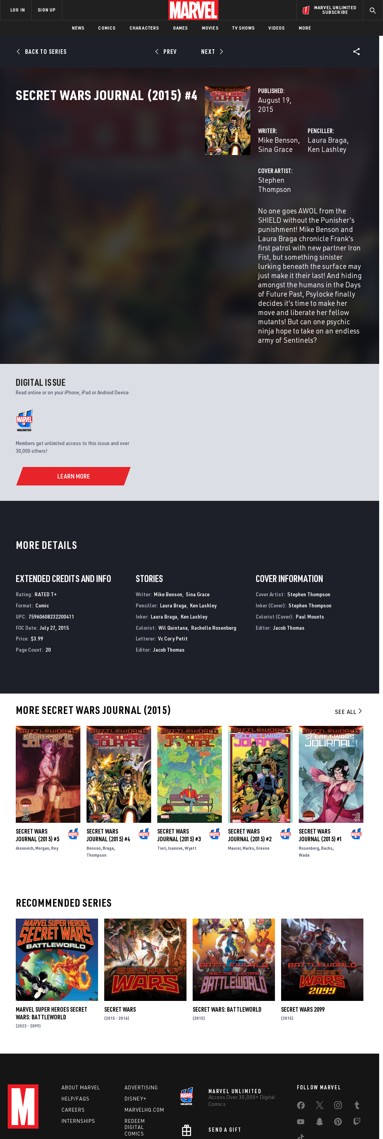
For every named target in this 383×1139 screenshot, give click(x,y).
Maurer (234, 780)
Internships (78, 1055)
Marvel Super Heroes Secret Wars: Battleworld (51, 945)
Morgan (42, 780)
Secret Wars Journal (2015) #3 (179, 767)
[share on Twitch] (357, 1057)
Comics (106, 28)
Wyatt (190, 780)
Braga (108, 780)
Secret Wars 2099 (303, 942)
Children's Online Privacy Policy (235, 1111)
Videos (276, 28)
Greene (263, 780)
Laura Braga (261, 164)
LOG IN (17, 10)
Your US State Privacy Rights (116, 1111)
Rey (54, 780)
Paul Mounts (310, 548)
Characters (144, 28)
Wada (304, 787)
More (305, 28)
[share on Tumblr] (357, 1041)
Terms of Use (29, 1111)
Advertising (141, 1022)
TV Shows (243, 28)
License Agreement (295, 1111)
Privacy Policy (65, 1111)
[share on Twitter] (319, 1041)
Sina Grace (186, 164)
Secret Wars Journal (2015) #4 (108, 767)
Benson (94, 780)
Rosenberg (309, 780)
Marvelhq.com (144, 1044)
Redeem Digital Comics (135, 1061)
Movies (210, 28)
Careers (73, 1044)
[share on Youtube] (301, 1057)
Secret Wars (120, 942)
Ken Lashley (303, 164)
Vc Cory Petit (173, 571)
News (78, 28)
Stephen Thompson (156, 195)
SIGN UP (46, 10)
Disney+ (136, 1033)
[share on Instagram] (338, 1041)
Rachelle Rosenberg (213, 560)
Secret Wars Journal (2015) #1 (320, 767)
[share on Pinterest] (338, 1057)
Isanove (175, 780)
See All (349, 644)
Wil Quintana (173, 560)
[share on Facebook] (301, 1041)
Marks (248, 780)
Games (180, 28)
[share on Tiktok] (301, 1073)
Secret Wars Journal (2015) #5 (37, 767)
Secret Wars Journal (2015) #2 (249, 767)
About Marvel (81, 1022)
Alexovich (24, 780)
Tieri (161, 780)
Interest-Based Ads (343, 1111)
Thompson (97, 787)
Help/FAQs (76, 1033)
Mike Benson (145, 164)
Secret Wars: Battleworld (227, 942)
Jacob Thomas (169, 582)
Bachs (327, 780)
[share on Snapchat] (319, 1057)
